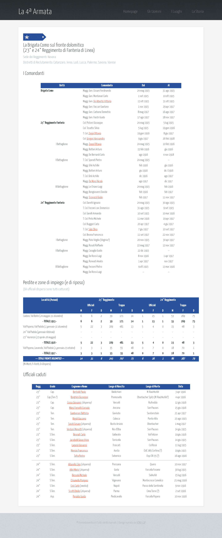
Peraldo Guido (79, 496)
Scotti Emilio (74, 491)
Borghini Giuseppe (79, 397)
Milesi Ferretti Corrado (79, 408)
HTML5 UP (141, 522)
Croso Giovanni (74, 402)
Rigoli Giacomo (79, 418)
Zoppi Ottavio (94, 133)
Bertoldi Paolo (79, 392)
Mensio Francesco (79, 450)
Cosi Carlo (75, 486)
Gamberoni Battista (79, 413)
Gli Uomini (154, 11)
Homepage (130, 11)
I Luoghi (176, 11)
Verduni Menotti (74, 429)
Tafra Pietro (79, 456)
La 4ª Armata (35, 12)
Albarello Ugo (74, 464)
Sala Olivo (92, 229)
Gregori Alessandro (96, 138)
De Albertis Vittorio (102, 101)
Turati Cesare (74, 424)
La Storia (198, 11)
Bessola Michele (79, 475)
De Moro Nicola (96, 181)
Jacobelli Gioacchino (79, 440)
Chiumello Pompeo (79, 480)
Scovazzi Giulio (96, 197)
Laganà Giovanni (79, 445)
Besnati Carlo (79, 434)
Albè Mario (74, 470)
